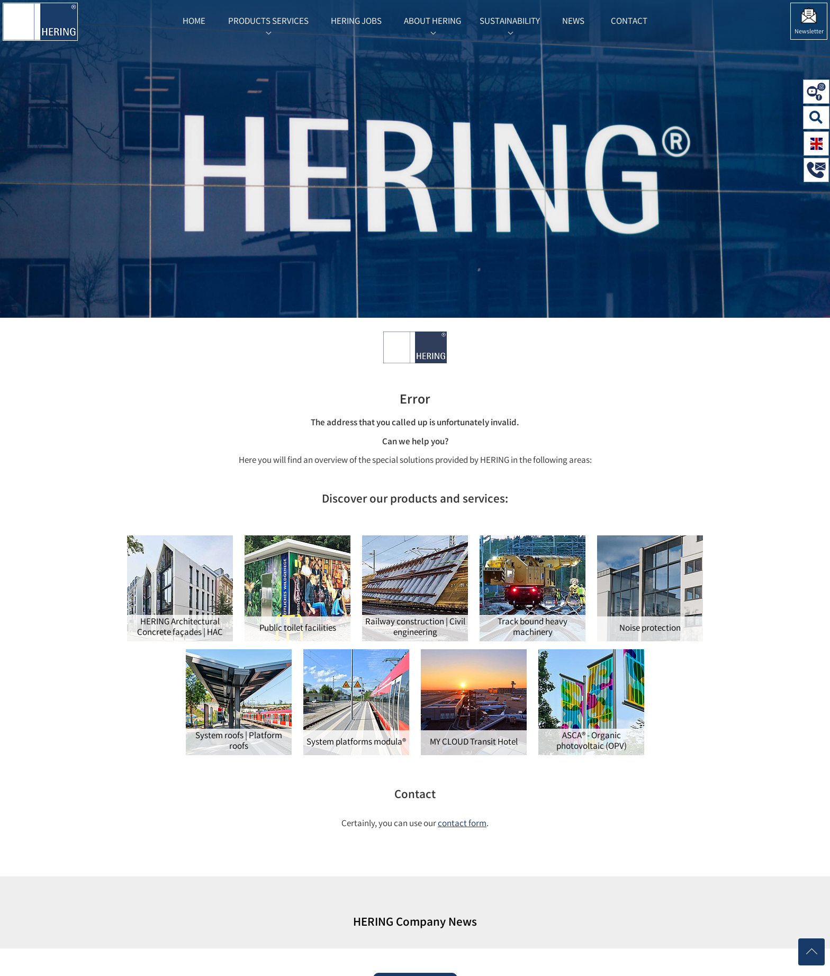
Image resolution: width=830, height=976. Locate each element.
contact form (462, 824)
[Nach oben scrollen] (811, 951)
